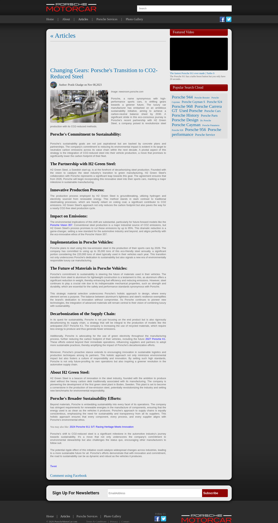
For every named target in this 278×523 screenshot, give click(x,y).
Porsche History (185, 115)
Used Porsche (191, 110)
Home (50, 19)
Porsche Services (106, 19)
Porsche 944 (182, 97)
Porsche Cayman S (193, 101)
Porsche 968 (182, 106)
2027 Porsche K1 (155, 339)
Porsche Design (185, 119)
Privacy (114, 521)
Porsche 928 (177, 130)
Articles (83, 19)
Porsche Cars (212, 111)
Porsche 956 (195, 129)
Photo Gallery (134, 19)
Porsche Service (205, 134)
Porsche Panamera (210, 125)
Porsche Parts (209, 115)
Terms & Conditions (96, 521)
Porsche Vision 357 (61, 225)
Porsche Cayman (186, 124)
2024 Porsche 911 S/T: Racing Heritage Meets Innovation (102, 426)
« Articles (62, 35)
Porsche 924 (214, 101)
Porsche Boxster (202, 97)
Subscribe (210, 493)
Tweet (53, 466)
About (66, 19)
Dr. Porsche (205, 120)
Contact (125, 521)
